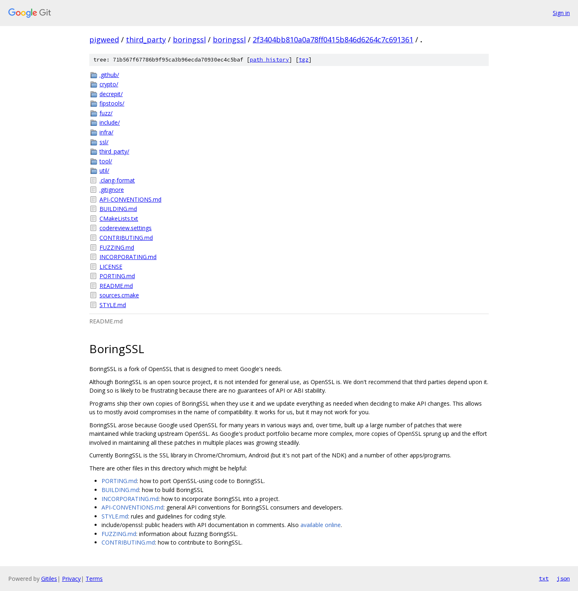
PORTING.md (117, 276)
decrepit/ (111, 94)
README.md (116, 286)
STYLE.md (112, 305)
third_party (146, 39)
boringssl (189, 39)
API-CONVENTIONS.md (130, 199)
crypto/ (108, 84)
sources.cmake (119, 295)
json (563, 578)
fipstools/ (111, 103)
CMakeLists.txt (118, 218)
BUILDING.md (118, 209)
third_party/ (114, 151)
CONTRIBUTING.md (126, 238)
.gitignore (111, 189)
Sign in (561, 13)
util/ (104, 170)
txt (544, 578)
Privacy (71, 578)
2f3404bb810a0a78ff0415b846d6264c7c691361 (333, 39)
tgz (304, 59)
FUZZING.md (116, 247)
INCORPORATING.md (128, 257)
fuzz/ (106, 113)
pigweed (104, 39)
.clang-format (117, 180)
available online (320, 525)
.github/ (109, 75)
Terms (94, 578)
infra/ (106, 132)
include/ (109, 122)
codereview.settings (125, 228)
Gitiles (49, 578)
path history (269, 59)
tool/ (105, 161)
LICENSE (110, 266)
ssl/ (103, 142)
